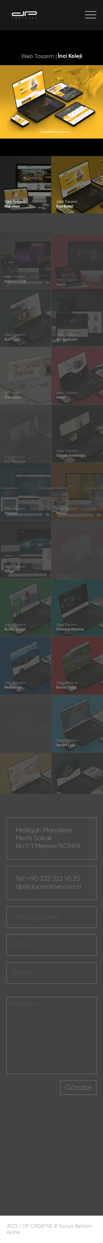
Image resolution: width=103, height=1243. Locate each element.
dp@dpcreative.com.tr (49, 895)
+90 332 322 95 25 (53, 887)
